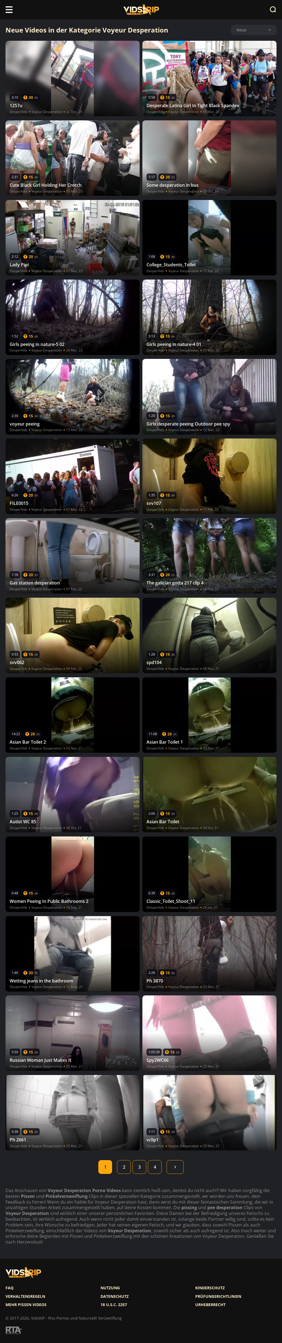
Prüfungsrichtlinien (218, 1296)
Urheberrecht (210, 1304)
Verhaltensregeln (25, 1296)
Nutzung (110, 1287)
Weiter (175, 1167)
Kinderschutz (210, 1287)
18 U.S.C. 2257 (114, 1304)
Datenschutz (115, 1296)
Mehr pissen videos (26, 1304)
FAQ (9, 1287)
